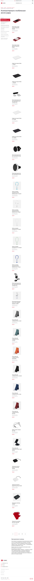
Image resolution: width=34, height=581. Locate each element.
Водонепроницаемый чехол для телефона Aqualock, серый (16, 302)
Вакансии (2, 572)
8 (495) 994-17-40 (19, 3)
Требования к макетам (5, 569)
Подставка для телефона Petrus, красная (15, 412)
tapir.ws (9, 579)
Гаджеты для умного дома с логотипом (4, 38)
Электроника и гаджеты (10, 7)
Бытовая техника (4, 32)
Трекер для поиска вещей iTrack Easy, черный (15, 467)
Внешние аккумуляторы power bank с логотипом (5, 25)
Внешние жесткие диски (5, 31)
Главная (2, 7)
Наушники (2, 29)
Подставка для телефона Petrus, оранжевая (15, 357)
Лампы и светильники (4, 34)
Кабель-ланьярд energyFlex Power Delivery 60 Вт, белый (16, 211)
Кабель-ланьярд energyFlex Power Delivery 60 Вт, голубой (16, 192)
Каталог (5, 7)
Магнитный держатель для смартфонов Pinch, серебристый (16, 284)
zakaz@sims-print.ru (19, 0)
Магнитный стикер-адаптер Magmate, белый (15, 46)
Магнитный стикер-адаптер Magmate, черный (15, 27)
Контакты (2, 574)
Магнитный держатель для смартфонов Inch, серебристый (16, 101)
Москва (2, 0)
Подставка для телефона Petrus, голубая (15, 339)
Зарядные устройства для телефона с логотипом (4, 23)
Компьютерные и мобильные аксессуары (5, 20)
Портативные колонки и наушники (5, 28)
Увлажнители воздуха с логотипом (5, 36)
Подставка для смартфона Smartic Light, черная (17, 449)
